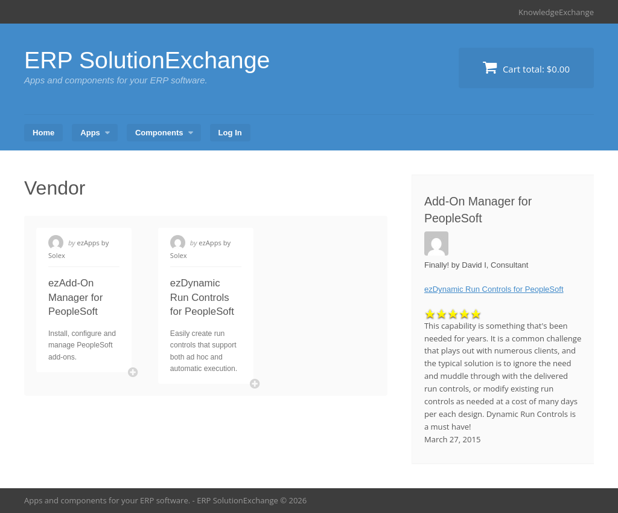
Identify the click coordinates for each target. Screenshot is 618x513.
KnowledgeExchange (556, 12)
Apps (90, 132)
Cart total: (526, 67)
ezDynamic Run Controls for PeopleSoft (202, 297)
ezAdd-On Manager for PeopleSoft (75, 297)
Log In (230, 132)
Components (159, 132)
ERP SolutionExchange (149, 60)
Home (43, 132)
